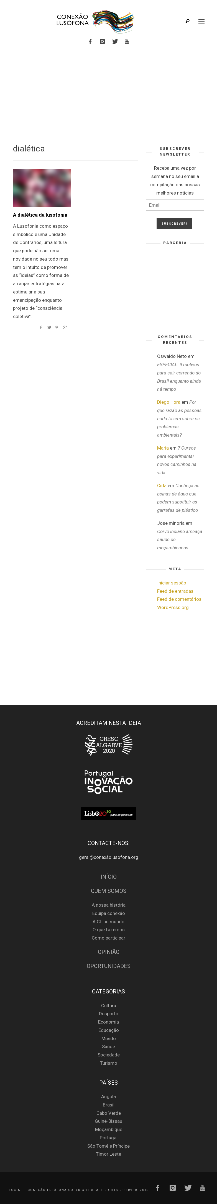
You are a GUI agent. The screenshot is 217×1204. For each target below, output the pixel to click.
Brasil (108, 1105)
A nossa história (109, 905)
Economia (108, 1022)
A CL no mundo (108, 921)
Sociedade (109, 1055)
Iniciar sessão (171, 583)
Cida (162, 485)
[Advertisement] (108, 93)
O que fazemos (109, 929)
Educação (108, 1030)
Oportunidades (109, 966)
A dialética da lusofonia (40, 215)
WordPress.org (173, 607)
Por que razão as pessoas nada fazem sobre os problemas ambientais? (179, 418)
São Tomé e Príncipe (108, 1146)
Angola (108, 1096)
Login (15, 1190)
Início (109, 877)
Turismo (108, 1063)
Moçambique (108, 1129)
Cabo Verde (108, 1113)
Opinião (108, 952)
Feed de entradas (175, 591)
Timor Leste (108, 1154)
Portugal (109, 1137)
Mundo (108, 1038)
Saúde (108, 1046)
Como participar (108, 938)
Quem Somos (108, 891)
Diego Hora (168, 402)
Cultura (108, 1005)
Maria (163, 448)
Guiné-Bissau (108, 1121)
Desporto (108, 1013)
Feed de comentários (179, 599)
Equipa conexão (108, 913)
